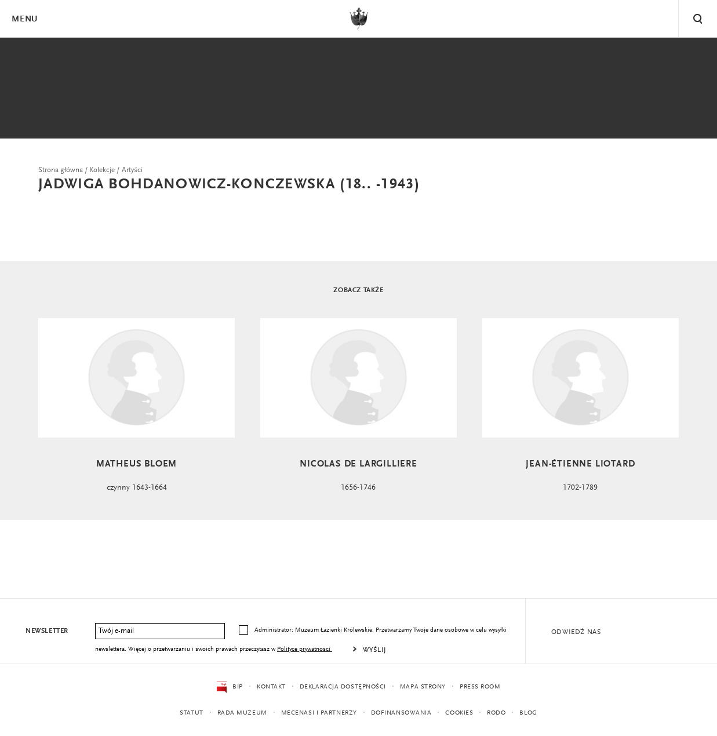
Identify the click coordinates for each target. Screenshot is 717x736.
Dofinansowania (401, 713)
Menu (24, 19)
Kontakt (271, 687)
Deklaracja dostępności (343, 687)
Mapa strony (423, 687)
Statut (191, 713)
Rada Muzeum (242, 713)
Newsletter (47, 631)
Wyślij (375, 650)
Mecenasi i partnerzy (319, 713)
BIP (230, 687)
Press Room (480, 687)
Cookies (459, 713)
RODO (496, 713)
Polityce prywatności (304, 649)
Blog (528, 713)
